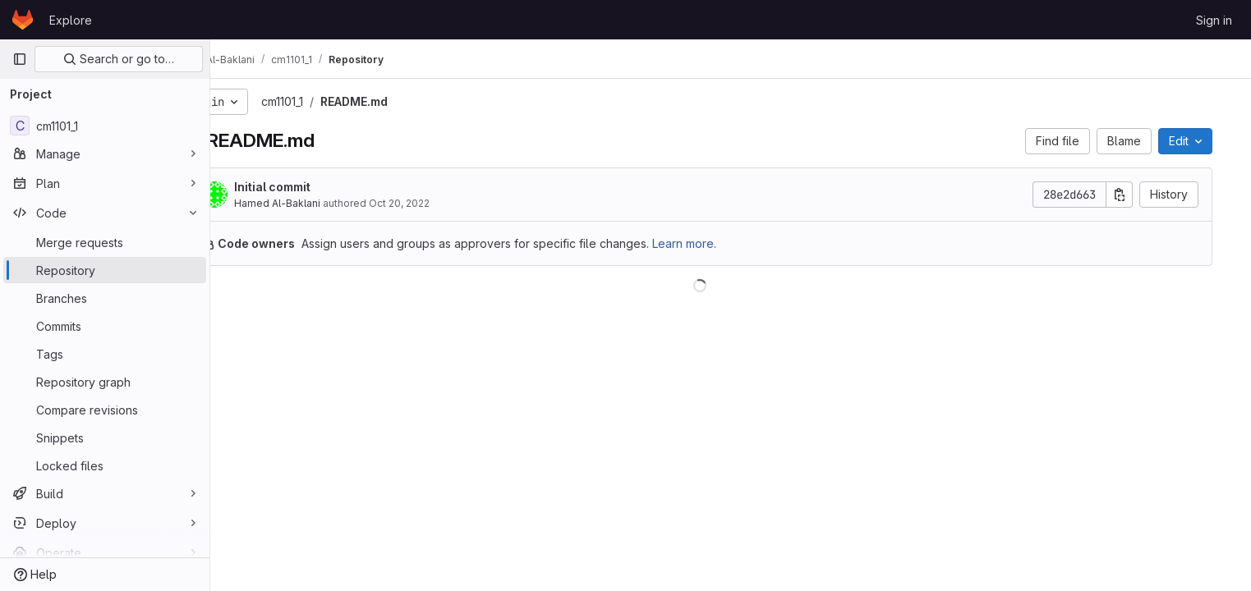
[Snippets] (104, 437)
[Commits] (104, 326)
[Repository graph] (104, 382)
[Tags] (104, 354)
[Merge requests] (104, 242)
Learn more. (727, 243)
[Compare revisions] (104, 409)
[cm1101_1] (104, 125)
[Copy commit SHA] (1138, 194)
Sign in (1214, 20)
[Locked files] (104, 465)
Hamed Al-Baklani (320, 203)
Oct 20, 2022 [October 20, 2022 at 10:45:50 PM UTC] (442, 203)
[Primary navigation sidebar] (20, 59)
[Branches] (104, 298)
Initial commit (315, 187)
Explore (70, 20)
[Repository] (104, 270)
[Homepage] (22, 20)
